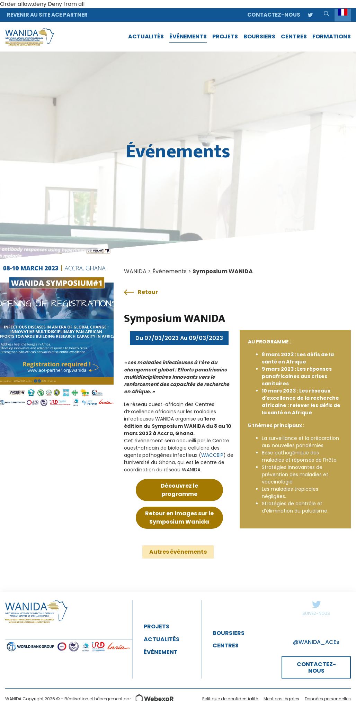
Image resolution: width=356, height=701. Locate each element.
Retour (141, 292)
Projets (156, 626)
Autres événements (178, 552)
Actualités (161, 639)
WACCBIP (212, 455)
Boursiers (228, 633)
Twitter (316, 604)
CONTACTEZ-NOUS (316, 667)
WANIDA (135, 271)
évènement (161, 652)
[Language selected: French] (343, 15)
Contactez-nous (273, 14)
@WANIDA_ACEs (316, 642)
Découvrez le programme (179, 490)
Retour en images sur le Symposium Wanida (179, 517)
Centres (226, 645)
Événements (169, 271)
